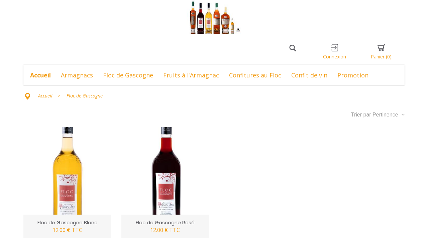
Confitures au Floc (255, 75)
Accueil (40, 75)
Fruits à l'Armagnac (191, 75)
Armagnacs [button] (77, 75)
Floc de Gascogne (128, 75)
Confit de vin (309, 75)
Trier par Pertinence (378, 114)
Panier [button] (381, 52)
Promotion (352, 75)
